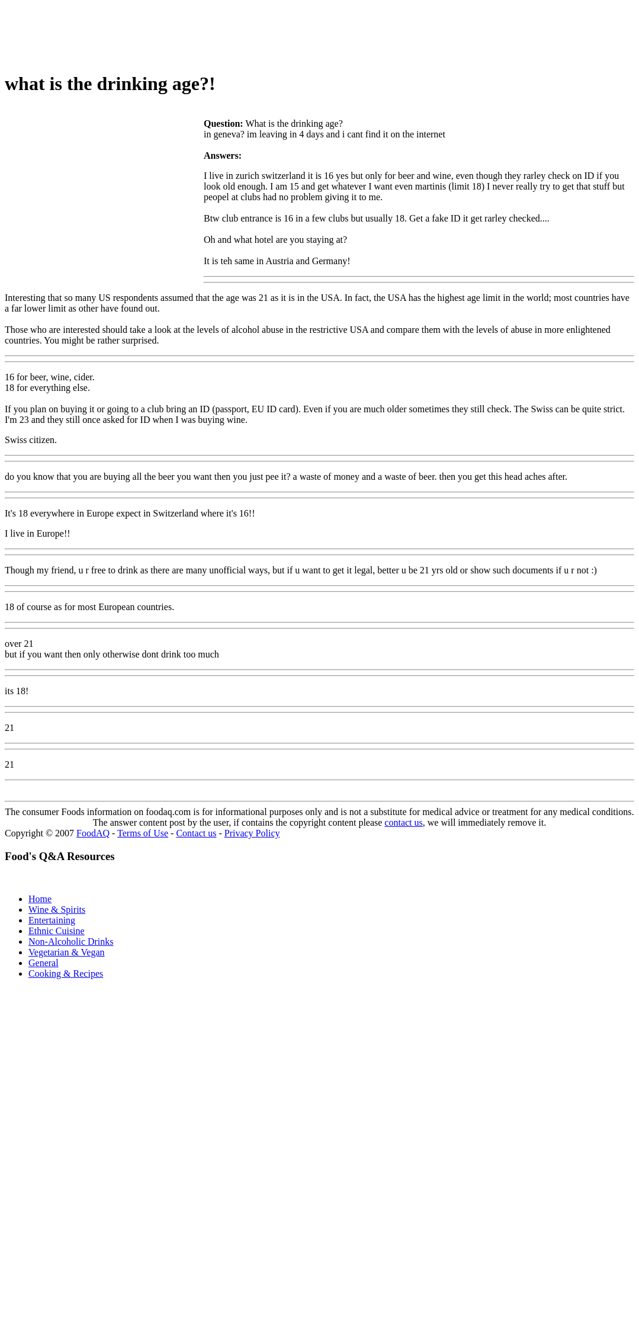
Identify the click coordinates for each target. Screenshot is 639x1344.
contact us (403, 822)
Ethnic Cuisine (56, 931)
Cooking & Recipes (65, 973)
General (43, 963)
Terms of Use (142, 833)
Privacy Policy (252, 833)
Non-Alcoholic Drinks (71, 941)
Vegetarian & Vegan (66, 952)
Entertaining (51, 920)
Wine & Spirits (56, 909)
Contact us (196, 833)
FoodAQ (93, 833)
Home (40, 899)
